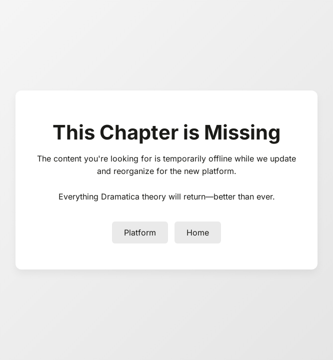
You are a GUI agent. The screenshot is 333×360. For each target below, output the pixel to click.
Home (197, 233)
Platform (140, 233)
